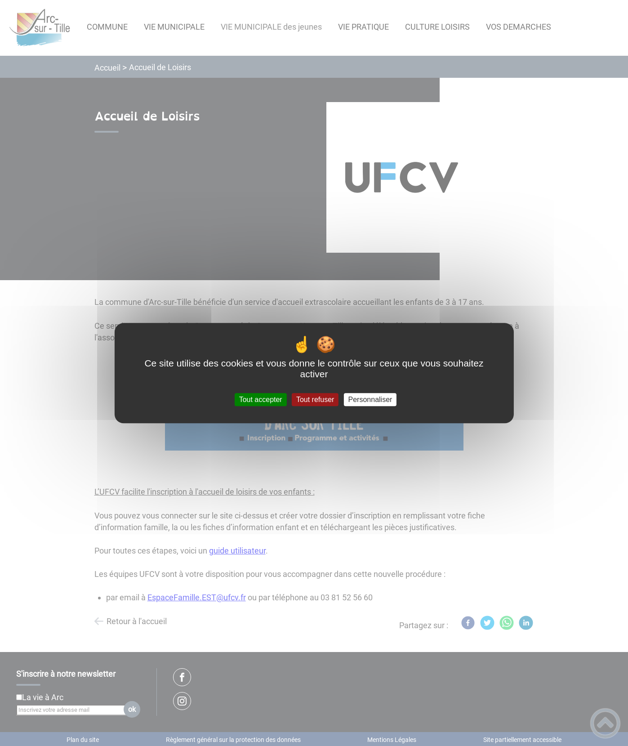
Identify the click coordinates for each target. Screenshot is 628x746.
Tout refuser (315, 399)
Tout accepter (260, 399)
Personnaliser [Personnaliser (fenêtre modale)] (370, 399)
